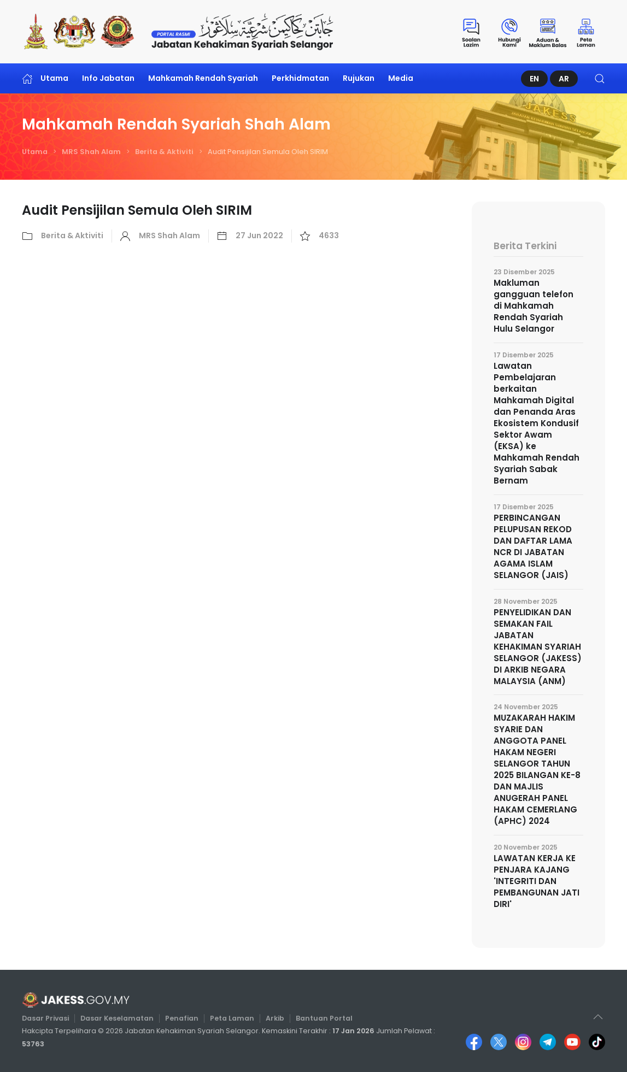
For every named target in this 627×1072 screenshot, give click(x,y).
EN (534, 78)
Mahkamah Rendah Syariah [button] (203, 78)
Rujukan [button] (358, 78)
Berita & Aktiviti (164, 151)
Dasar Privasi (50, 1018)
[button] (599, 78)
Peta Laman (232, 1018)
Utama (45, 78)
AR (564, 78)
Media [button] (400, 78)
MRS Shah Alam (91, 151)
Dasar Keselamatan (120, 1018)
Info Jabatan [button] (108, 78)
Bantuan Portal (321, 1018)
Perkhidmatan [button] (300, 78)
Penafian (183, 1018)
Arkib (274, 1018)
